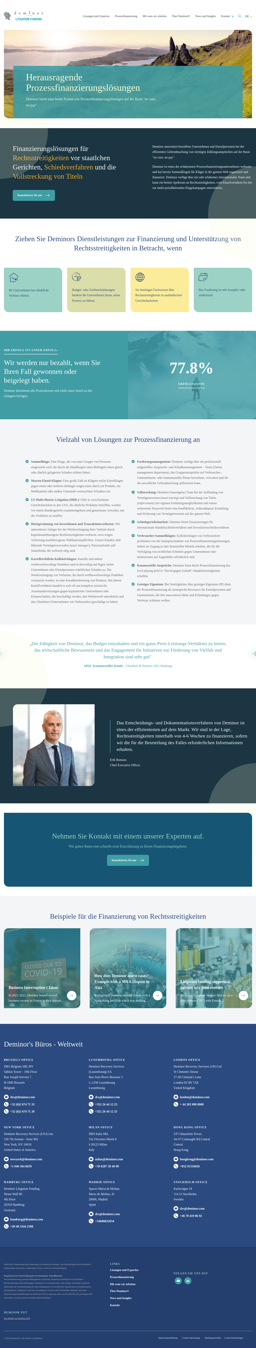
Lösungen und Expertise (96, 16)
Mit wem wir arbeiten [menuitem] (122, 1284)
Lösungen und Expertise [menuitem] (124, 1270)
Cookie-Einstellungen (233, 1338)
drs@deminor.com (22, 1097)
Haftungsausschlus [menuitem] (213, 1338)
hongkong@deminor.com (196, 1159)
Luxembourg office (107, 1059)
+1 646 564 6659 (21, 1166)
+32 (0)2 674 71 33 (22, 1104)
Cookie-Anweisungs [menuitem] (191, 1338)
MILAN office (101, 1127)
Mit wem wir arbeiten (154, 16)
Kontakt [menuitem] (115, 1305)
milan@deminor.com (109, 1159)
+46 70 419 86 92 (191, 1215)
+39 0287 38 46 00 (107, 1166)
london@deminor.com (194, 1097)
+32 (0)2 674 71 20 (22, 1111)
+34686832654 (104, 1221)
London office (187, 1059)
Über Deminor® (181, 16)
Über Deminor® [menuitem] (119, 1291)
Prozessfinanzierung (126, 16)
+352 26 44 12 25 (106, 1104)
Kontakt (226, 16)
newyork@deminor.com (26, 1159)
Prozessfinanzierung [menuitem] (122, 1277)
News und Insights (205, 16)
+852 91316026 (190, 1166)
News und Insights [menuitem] (121, 1298)
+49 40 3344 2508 (21, 1226)
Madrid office (102, 1182)
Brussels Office (18, 1059)
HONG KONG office (190, 1127)
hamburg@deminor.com (26, 1219)
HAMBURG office (19, 1182)
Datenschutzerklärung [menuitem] (167, 1338)
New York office (19, 1127)
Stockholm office (191, 1182)
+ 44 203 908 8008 (192, 1104)
